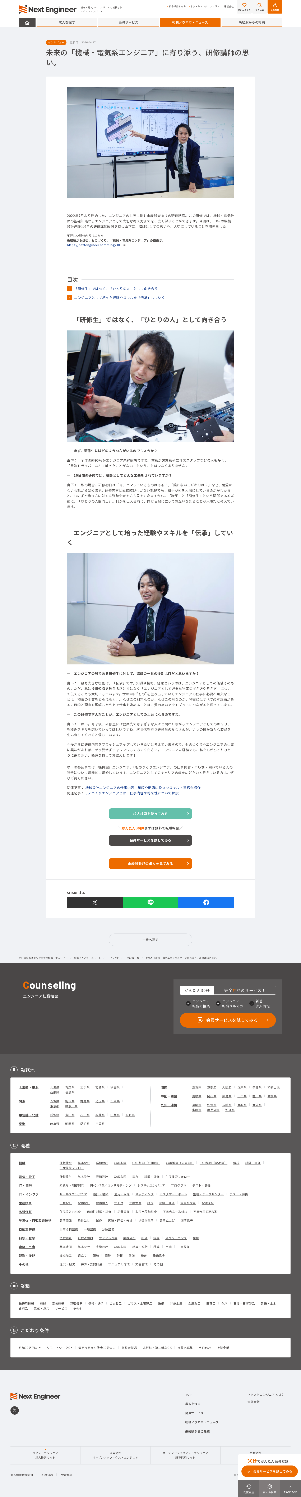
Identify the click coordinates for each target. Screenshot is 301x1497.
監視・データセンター (208, 1194)
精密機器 (76, 1303)
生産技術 (25, 1203)
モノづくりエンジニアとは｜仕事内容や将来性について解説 (131, 792)
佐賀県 (211, 1105)
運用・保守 (122, 1194)
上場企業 (223, 1348)
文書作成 (141, 1264)
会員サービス (128, 22)
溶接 (120, 1255)
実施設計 (102, 1247)
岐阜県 (54, 1123)
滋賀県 (196, 1087)
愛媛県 (272, 1096)
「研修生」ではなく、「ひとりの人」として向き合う (116, 288)
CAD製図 (120, 1163)
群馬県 (84, 1101)
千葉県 (115, 1101)
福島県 (69, 1092)
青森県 (69, 1087)
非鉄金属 (176, 1303)
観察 (196, 1238)
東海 (22, 1123)
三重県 (100, 1123)
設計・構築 (100, 1194)
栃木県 (69, 1101)
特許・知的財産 (91, 1264)
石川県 (84, 1115)
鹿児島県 (213, 1110)
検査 (144, 1255)
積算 (156, 1247)
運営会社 (229, 6)
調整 (108, 1255)
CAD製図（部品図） (213, 1163)
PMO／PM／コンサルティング (111, 1185)
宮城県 (100, 1087)
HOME (27, 22)
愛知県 (84, 1123)
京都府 (211, 1087)
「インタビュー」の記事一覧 (123, 958)
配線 (96, 1255)
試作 (135, 1176)
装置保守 (187, 1220)
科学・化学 (27, 1238)
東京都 (54, 1106)
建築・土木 (27, 1247)
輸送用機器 (26, 1303)
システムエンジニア (151, 1185)
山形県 (54, 1092)
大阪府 (226, 1087)
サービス (61, 1308)
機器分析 (129, 1238)
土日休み (205, 1348)
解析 (236, 1163)
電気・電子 (27, 1176)
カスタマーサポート (173, 1194)
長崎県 (226, 1105)
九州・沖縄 (169, 1105)
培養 (156, 1238)
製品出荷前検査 (146, 1212)
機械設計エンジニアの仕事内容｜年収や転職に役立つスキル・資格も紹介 (142, 787)
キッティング (144, 1194)
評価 (144, 1238)
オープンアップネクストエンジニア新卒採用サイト (185, 1455)
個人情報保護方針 (21, 1475)
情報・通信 (96, 1303)
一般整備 (90, 1229)
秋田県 (115, 1087)
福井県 (100, 1115)
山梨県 (115, 1115)
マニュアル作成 (119, 1264)
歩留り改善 (188, 1203)
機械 (22, 1163)
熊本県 (242, 1105)
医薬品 (211, 1303)
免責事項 (67, 1475)
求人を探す (67, 22)
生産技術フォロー (72, 1168)
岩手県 (84, 1087)
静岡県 (69, 1123)
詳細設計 (102, 1163)
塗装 (132, 1255)
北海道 (54, 1087)
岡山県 (211, 1096)
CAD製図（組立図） (180, 1163)
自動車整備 (27, 1229)
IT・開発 (25, 1185)
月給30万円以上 (30, 1348)
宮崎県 (196, 1110)
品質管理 (123, 1212)
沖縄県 (230, 1110)
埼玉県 (100, 1101)
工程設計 (66, 1203)
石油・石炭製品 (244, 1303)
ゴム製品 (116, 1303)
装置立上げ (167, 1220)
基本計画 (66, 1247)
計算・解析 (140, 1247)
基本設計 (84, 1163)
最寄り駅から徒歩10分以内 (97, 1348)
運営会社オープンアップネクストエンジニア (115, 1455)
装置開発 (66, 1220)
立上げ (118, 1203)
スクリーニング (176, 1238)
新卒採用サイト (177, 6)
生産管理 (135, 1203)
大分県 (257, 1105)
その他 (24, 1264)
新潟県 (54, 1115)
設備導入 (102, 1203)
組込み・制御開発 (72, 1185)
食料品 (23, 1308)
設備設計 (84, 1203)
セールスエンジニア (73, 1194)
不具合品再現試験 (205, 1212)
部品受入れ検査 (70, 1212)
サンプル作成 (108, 1238)
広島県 (226, 1096)
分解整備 (108, 1229)
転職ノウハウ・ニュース (190, 22)
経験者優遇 (129, 1348)
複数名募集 (185, 1348)
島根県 (196, 1096)
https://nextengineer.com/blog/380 (94, 245)
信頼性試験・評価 (99, 1212)
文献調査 (66, 1238)
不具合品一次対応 (175, 1212)
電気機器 (58, 1303)
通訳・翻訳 (67, 1264)
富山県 (69, 1115)
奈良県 (257, 1087)
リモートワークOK (60, 1348)
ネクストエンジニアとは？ (205, 6)
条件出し (84, 1220)
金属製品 (194, 1303)
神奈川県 (71, 1106)
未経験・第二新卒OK (157, 1348)
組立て (82, 1255)
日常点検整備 (69, 1229)
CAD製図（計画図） (146, 1163)
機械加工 (66, 1255)
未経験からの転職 (252, 22)
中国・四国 (169, 1096)
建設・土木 (268, 1303)
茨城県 (54, 1101)
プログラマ (178, 1185)
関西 (164, 1087)
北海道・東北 (28, 1087)
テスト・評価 (201, 1185)
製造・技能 (27, 1255)
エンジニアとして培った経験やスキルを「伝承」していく (119, 297)
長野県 (130, 1115)
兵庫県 (242, 1087)
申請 (169, 1247)
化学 (225, 1303)
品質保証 (25, 1212)
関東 (22, 1101)
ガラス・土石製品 (140, 1303)
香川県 (257, 1096)
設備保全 (208, 1203)
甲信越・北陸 (28, 1115)
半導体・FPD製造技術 (35, 1220)
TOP (188, 1394)
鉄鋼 (161, 1303)
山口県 (242, 1096)
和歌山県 (274, 1087)
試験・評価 (253, 1163)
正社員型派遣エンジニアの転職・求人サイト (43, 958)
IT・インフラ (29, 1194)
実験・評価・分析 (120, 1220)
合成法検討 (85, 1238)
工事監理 (183, 1247)
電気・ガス (41, 1308)
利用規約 (47, 1475)
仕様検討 (66, 1163)
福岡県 (196, 1105)
